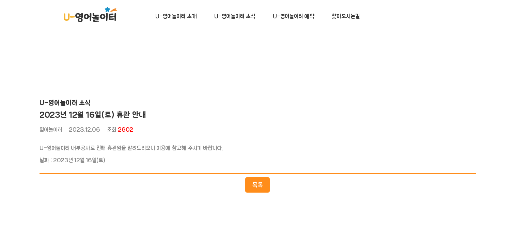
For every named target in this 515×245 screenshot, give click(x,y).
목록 (257, 194)
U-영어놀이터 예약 (293, 16)
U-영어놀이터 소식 (234, 16)
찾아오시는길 (346, 16)
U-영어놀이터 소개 (176, 16)
